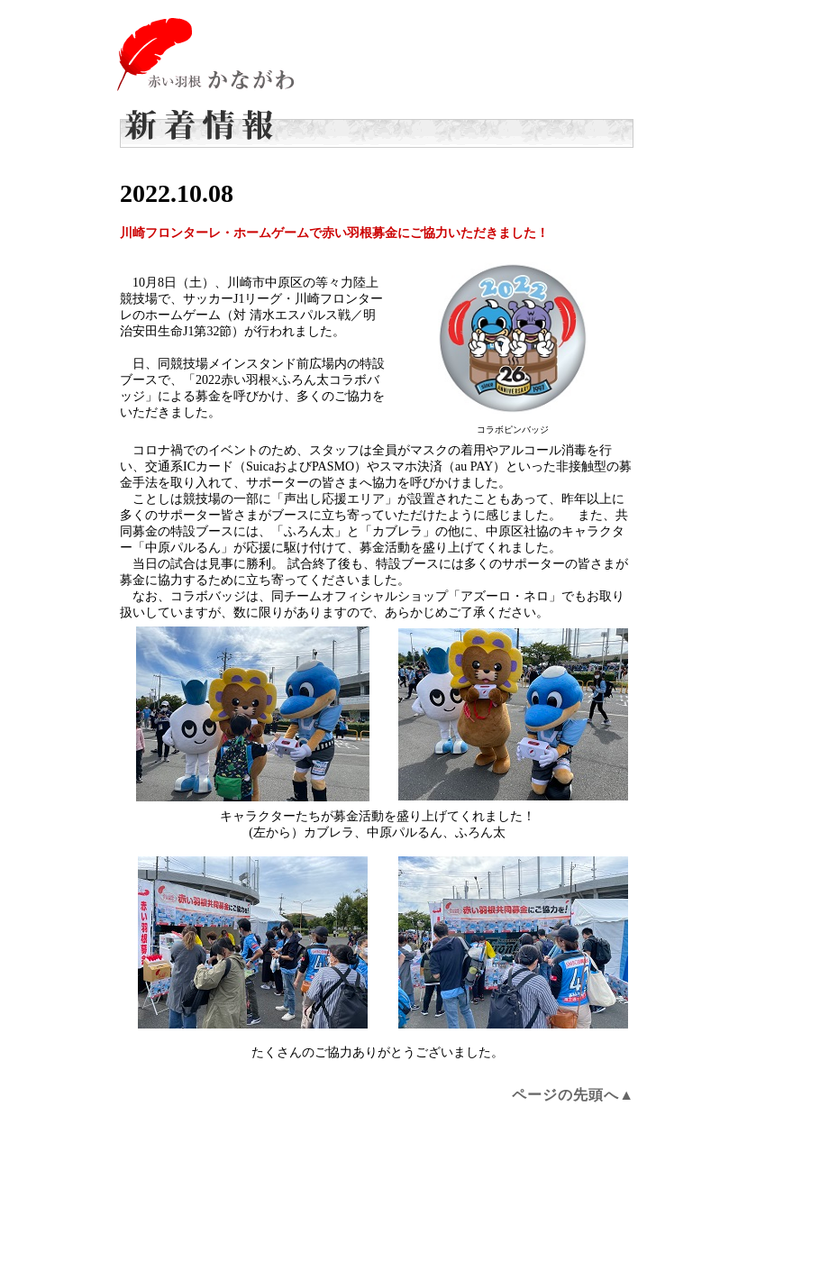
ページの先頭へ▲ (573, 1094)
